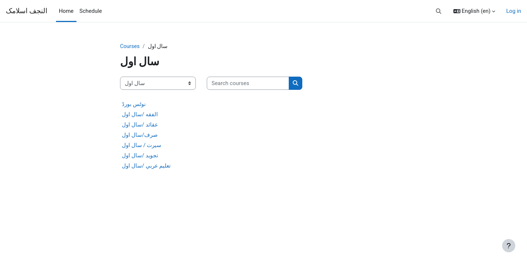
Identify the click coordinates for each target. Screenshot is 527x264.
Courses (130, 46)
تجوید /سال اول (140, 156)
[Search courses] (248, 84)
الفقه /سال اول (140, 114)
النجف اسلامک (26, 11)
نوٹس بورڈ (134, 104)
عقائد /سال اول (140, 125)
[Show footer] (508, 245)
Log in (513, 11)
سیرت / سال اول (141, 145)
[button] (438, 11)
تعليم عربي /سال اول (146, 166)
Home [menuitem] (66, 11)
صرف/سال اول (140, 135)
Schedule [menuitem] (90, 11)
